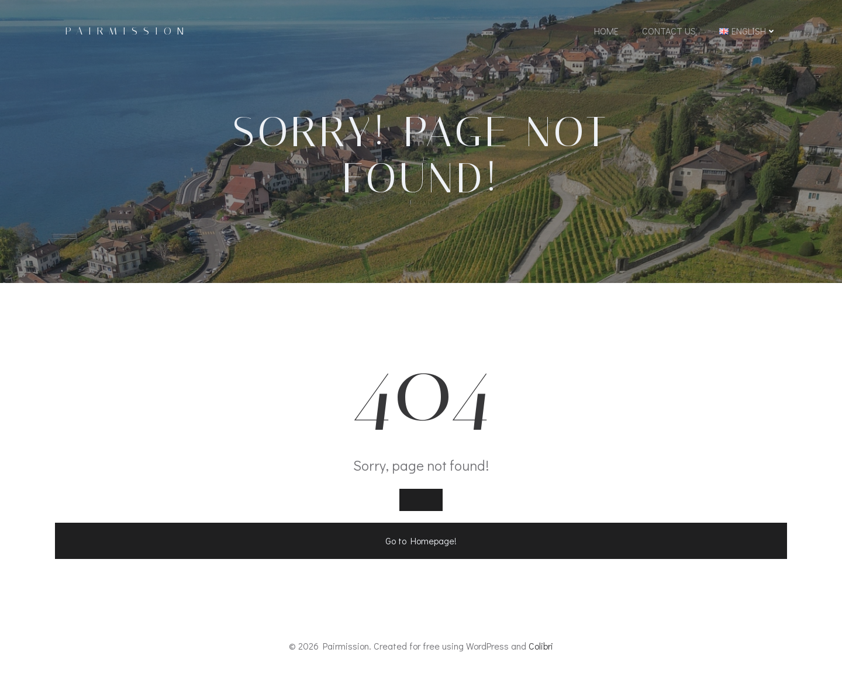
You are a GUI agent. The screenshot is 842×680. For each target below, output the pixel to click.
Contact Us (669, 31)
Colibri (541, 646)
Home (606, 31)
